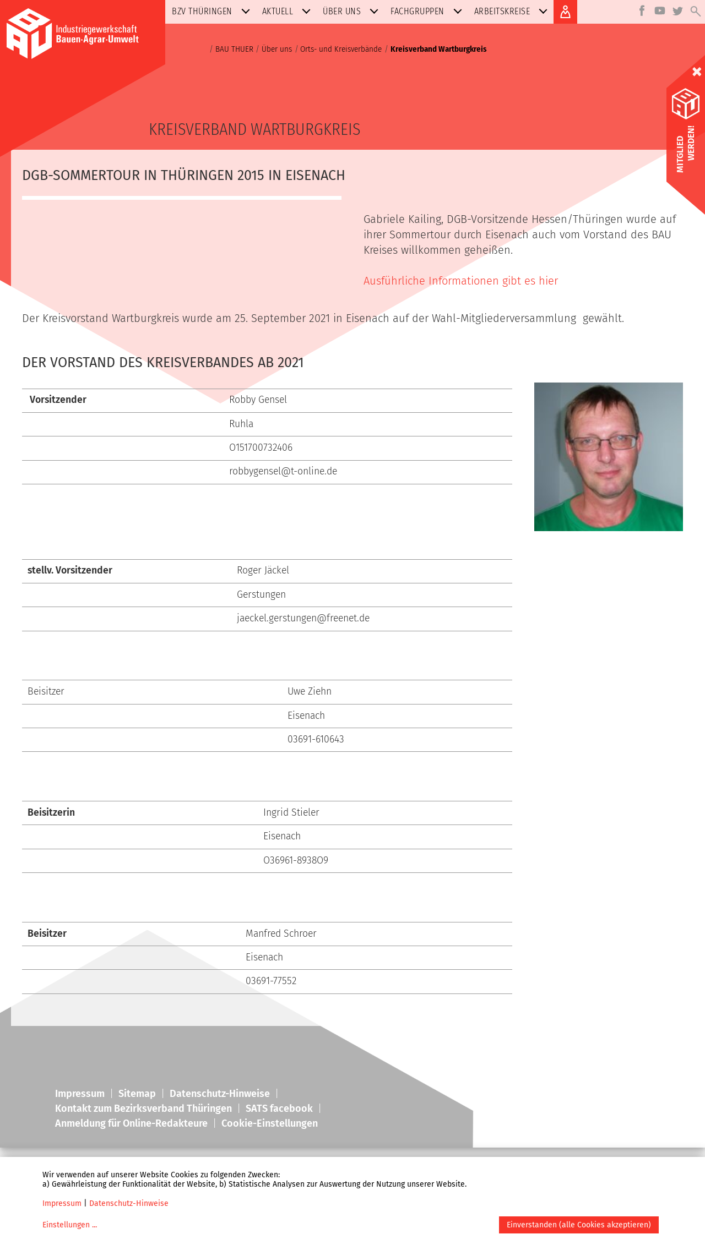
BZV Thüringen (213, 11)
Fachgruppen (429, 11)
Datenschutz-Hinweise (129, 1203)
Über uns (353, 11)
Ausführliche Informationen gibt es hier (461, 280)
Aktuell (289, 11)
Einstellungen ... (69, 1225)
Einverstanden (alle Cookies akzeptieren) (579, 1225)
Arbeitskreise (513, 11)
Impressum (62, 1203)
